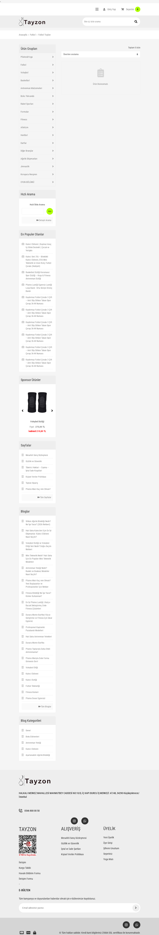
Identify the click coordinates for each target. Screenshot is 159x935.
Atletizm (24, 127)
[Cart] (130, 9)
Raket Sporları (27, 104)
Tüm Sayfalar (44, 497)
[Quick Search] (33, 211)
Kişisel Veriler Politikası (72, 854)
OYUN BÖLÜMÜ (27, 182)
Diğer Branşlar (27, 150)
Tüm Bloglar (44, 706)
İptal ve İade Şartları (71, 848)
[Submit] (135, 907)
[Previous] (22, 410)
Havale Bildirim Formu (29, 873)
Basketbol (25, 80)
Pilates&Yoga (27, 57)
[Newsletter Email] (79, 907)
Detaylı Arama (43, 220)
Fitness (24, 119)
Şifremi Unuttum (111, 848)
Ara (49, 211)
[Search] (111, 21)
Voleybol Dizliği (37, 421)
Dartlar (24, 143)
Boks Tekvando (27, 96)
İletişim (22, 862)
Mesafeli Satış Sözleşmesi (73, 838)
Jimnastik (25, 166)
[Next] (52, 410)
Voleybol (24, 72)
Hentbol (24, 135)
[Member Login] (109, 9)
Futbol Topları (44, 34)
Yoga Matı (108, 859)
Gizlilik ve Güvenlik (70, 843)
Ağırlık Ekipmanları (29, 158)
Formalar (25, 111)
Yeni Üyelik (108, 837)
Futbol (23, 64)
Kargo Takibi (25, 867)
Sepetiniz (107, 853)
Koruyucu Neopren (29, 174)
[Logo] (32, 21)
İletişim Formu (26, 878)
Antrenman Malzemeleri (31, 88)
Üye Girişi (107, 842)
